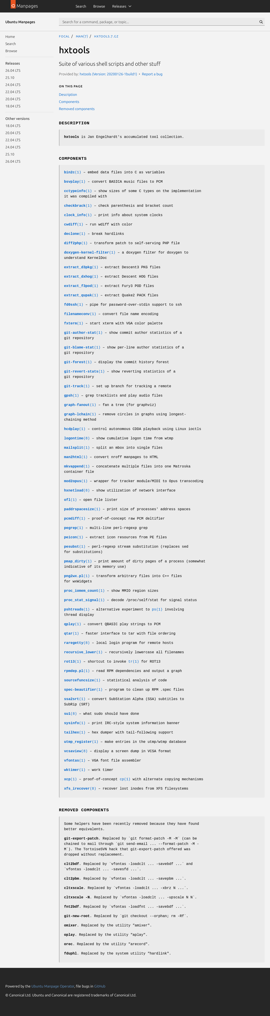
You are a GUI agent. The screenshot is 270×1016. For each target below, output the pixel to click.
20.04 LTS (12, 99)
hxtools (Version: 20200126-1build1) (108, 74)
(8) (77, 438)
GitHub (99, 986)
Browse (99, 6)
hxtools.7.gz (106, 36)
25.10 (9, 78)
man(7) (82, 36)
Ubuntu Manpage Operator (52, 986)
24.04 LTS (12, 85)
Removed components (77, 109)
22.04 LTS (12, 92)
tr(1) (133, 662)
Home (10, 37)
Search (81, 6)
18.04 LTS (12, 106)
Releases (119, 6)
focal (64, 36)
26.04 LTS (12, 70)
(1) (72, 172)
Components (69, 102)
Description (68, 94)
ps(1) (157, 610)
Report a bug (152, 74)
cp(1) (125, 779)
